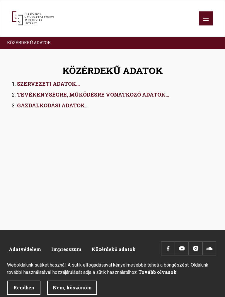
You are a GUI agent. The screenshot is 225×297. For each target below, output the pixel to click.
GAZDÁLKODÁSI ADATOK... (52, 105)
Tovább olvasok (158, 275)
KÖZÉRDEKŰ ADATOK (29, 42)
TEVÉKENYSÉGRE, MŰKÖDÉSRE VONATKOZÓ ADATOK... (93, 94)
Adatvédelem (25, 249)
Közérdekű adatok (114, 249)
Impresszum (66, 249)
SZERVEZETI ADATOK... (48, 83)
